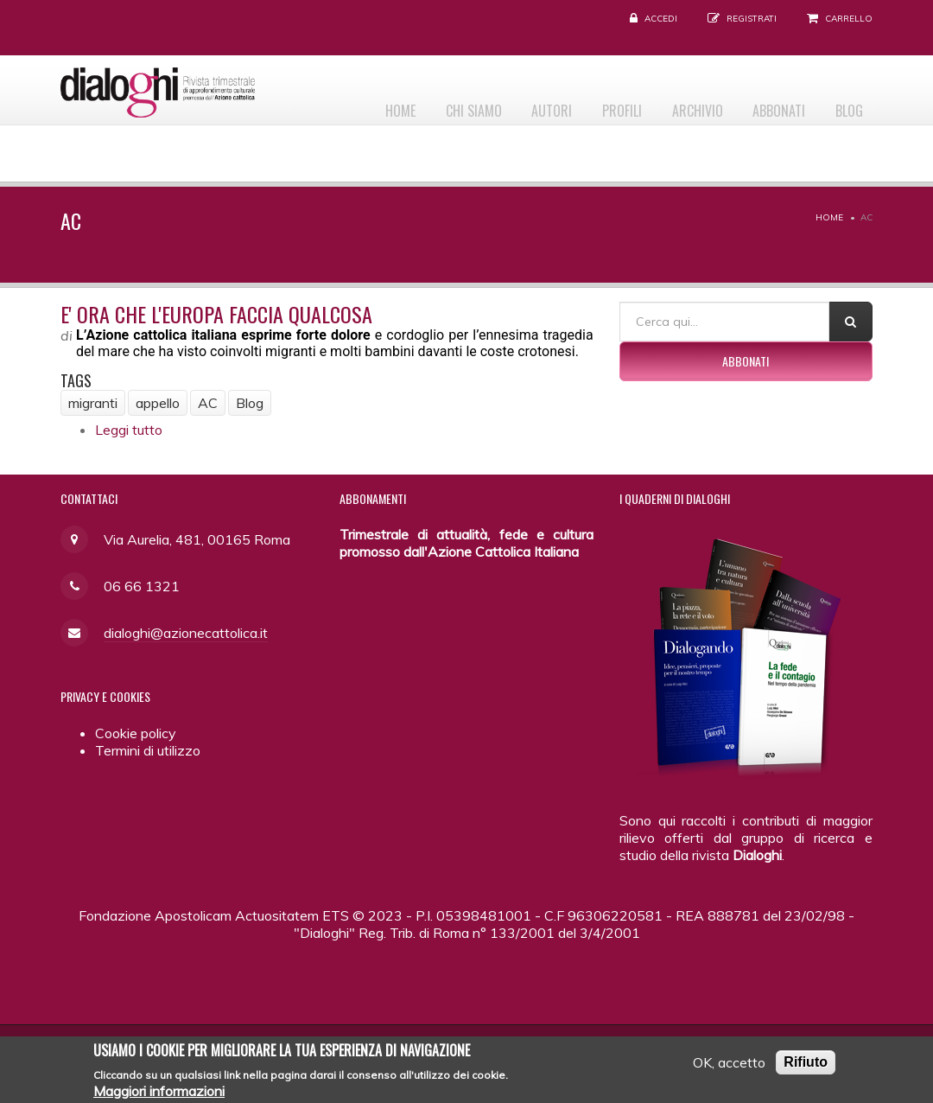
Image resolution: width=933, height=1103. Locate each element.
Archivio (679, 104)
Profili (597, 104)
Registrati (752, 18)
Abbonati (768, 104)
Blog (846, 104)
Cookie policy (135, 733)
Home (354, 104)
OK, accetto (729, 1067)
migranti (92, 402)
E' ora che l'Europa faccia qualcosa (216, 313)
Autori (519, 104)
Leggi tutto (128, 429)
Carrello (849, 18)
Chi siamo (434, 104)
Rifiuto (806, 1067)
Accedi (660, 18)
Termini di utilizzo (147, 750)
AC (208, 402)
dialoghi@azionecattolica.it (186, 632)
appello (158, 402)
